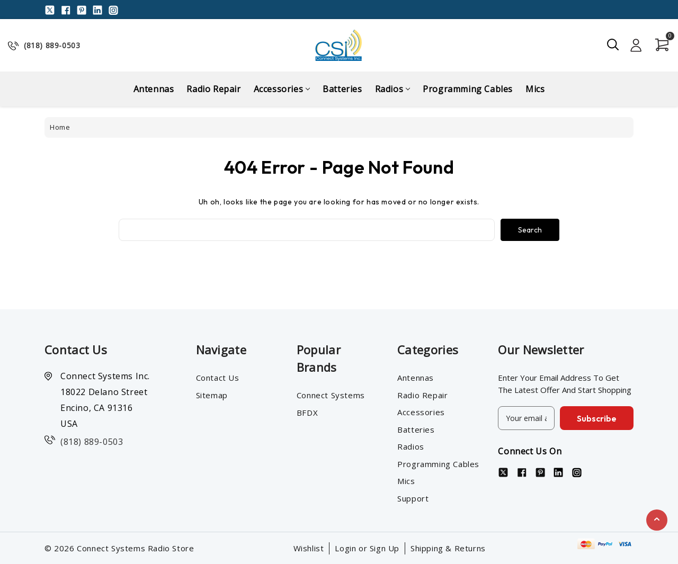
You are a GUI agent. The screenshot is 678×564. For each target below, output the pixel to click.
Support (413, 498)
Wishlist (308, 548)
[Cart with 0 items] (658, 45)
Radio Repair (213, 89)
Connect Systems (331, 395)
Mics (535, 89)
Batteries (342, 89)
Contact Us (217, 377)
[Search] (613, 45)
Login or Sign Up (367, 548)
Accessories (282, 89)
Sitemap (212, 395)
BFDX (307, 412)
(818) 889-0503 (52, 45)
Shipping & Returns (448, 548)
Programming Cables (468, 89)
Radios (393, 89)
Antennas (153, 89)
